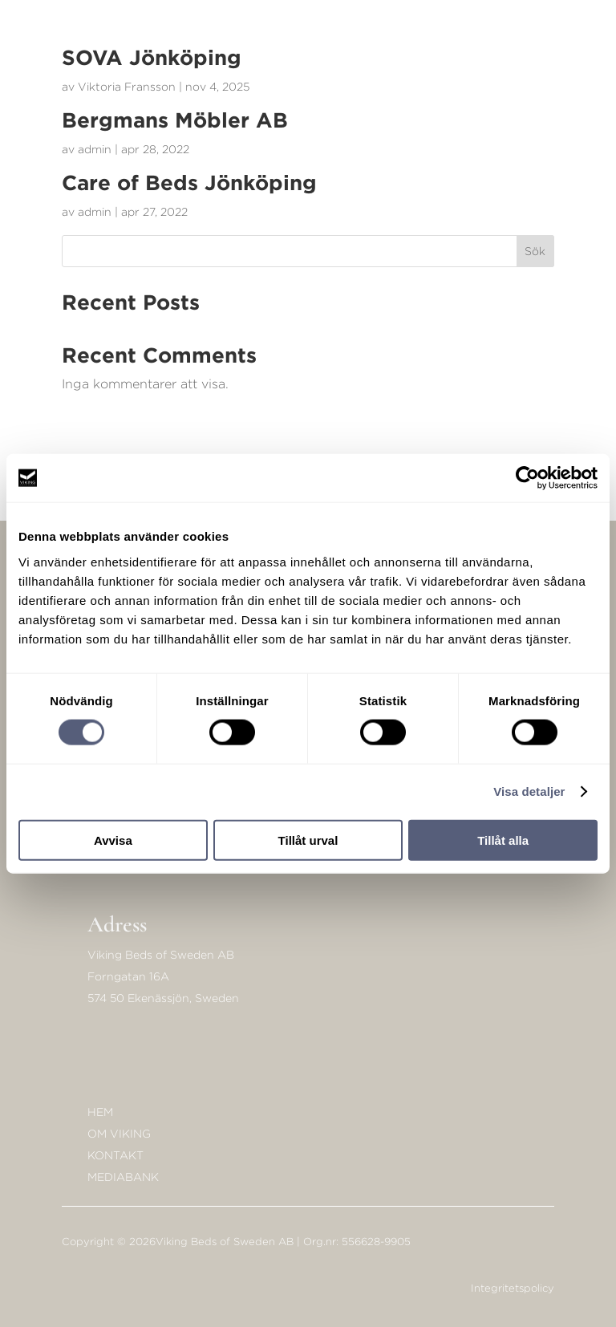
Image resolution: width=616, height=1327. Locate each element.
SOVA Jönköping (151, 57)
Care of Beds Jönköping (189, 182)
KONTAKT (115, 1155)
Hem (100, 1112)
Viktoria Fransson (127, 86)
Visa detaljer (529, 791)
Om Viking (119, 1133)
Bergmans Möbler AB (175, 119)
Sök (535, 251)
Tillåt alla (503, 839)
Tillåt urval (308, 839)
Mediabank (123, 1177)
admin (94, 149)
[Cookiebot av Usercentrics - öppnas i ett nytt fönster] (527, 478)
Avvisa (113, 839)
